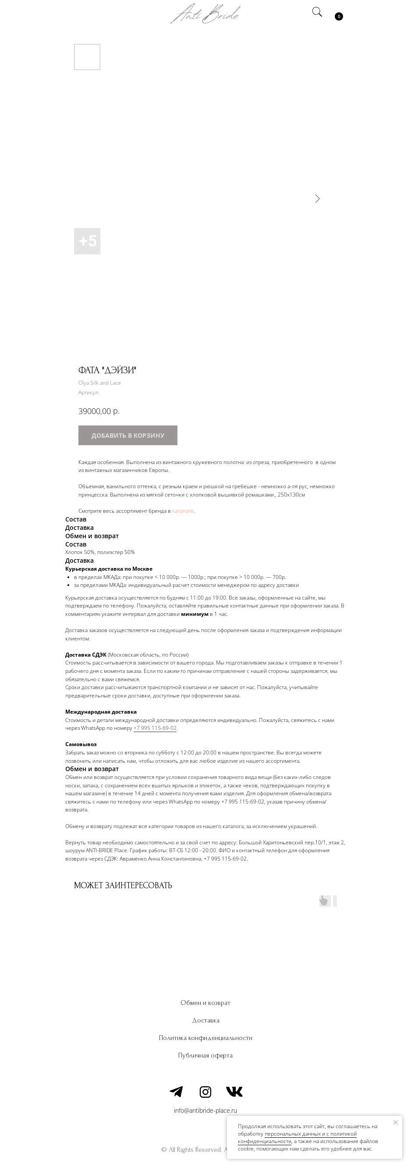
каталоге (183, 511)
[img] (76, 13)
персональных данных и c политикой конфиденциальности (297, 1137)
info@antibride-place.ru (205, 1110)
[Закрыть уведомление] (395, 1122)
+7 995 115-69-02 (155, 728)
